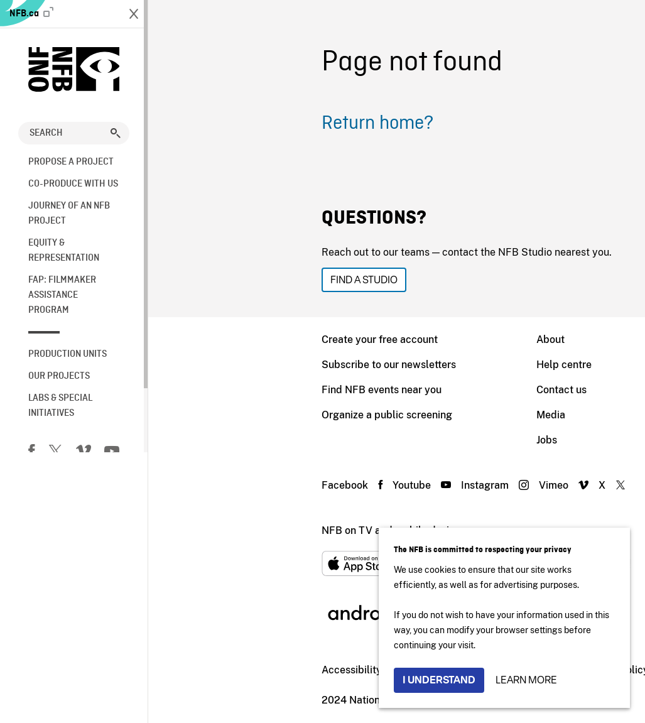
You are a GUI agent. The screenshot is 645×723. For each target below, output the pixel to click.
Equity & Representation (63, 250)
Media (402, 415)
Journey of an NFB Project (69, 213)
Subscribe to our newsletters (240, 365)
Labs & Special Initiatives (60, 405)
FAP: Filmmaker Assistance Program (62, 295)
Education (547, 390)
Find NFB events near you (233, 390)
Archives (544, 415)
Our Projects (59, 376)
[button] (115, 133)
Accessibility (203, 670)
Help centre (415, 365)
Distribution (551, 365)
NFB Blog (546, 440)
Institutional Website (297, 670)
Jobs (398, 440)
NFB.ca (31, 13)
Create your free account (231, 339)
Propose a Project (71, 162)
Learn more (526, 680)
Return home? (229, 124)
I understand (439, 680)
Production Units (67, 354)
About (402, 339)
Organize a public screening (238, 415)
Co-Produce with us (73, 184)
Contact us (413, 390)
